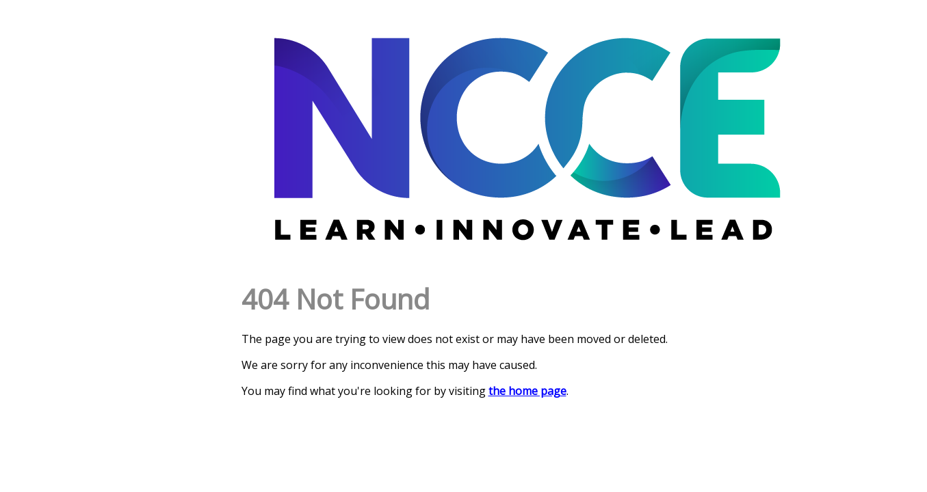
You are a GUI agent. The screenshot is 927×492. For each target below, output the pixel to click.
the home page (527, 390)
